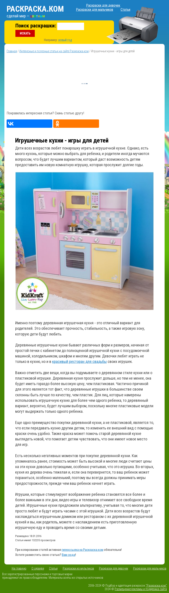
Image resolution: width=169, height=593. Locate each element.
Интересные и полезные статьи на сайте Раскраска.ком (54, 51)
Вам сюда (68, 555)
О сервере (37, 568)
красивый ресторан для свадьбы (79, 361)
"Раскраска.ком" (156, 585)
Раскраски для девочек (103, 5)
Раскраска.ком (35, 9)
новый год (65, 40)
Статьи (125, 9)
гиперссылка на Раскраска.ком (82, 550)
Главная (12, 51)
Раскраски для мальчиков (94, 9)
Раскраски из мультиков (78, 568)
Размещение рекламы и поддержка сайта (141, 589)
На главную (19, 568)
